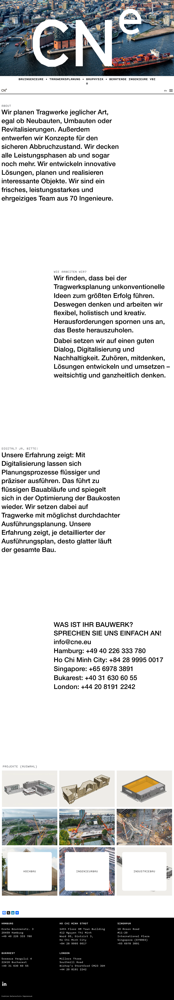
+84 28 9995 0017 (136, 660)
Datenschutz (16, 996)
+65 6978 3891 (111, 669)
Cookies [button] (5, 996)
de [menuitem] (165, 90)
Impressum (27, 996)
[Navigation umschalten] (171, 90)
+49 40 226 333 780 (116, 651)
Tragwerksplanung (82, 287)
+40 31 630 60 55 (111, 678)
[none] (163, 90)
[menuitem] (166, 90)
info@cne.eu (72, 642)
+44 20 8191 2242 (108, 687)
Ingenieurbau (87, 871)
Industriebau (144, 871)
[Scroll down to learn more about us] (87, 83)
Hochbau (29, 871)
